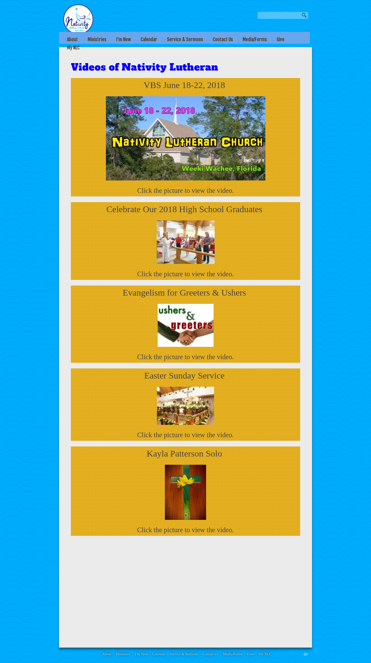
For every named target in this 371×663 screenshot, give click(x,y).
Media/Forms (255, 39)
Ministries (97, 39)
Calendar (149, 39)
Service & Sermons (185, 39)
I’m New (123, 39)
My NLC (73, 47)
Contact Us (223, 39)
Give (280, 39)
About (72, 39)
